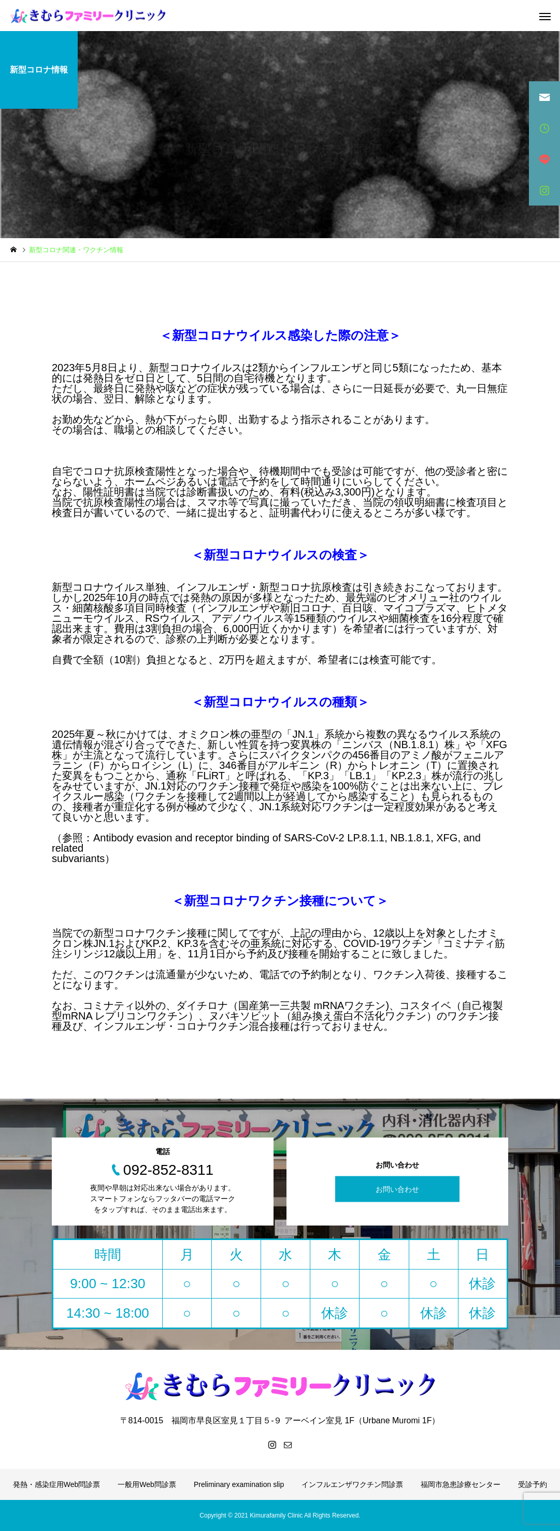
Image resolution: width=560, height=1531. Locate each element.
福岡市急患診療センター (460, 1484)
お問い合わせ (397, 1189)
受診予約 (532, 1484)
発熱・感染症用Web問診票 (56, 1484)
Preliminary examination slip (239, 1484)
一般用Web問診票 (147, 1484)
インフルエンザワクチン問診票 (352, 1484)
